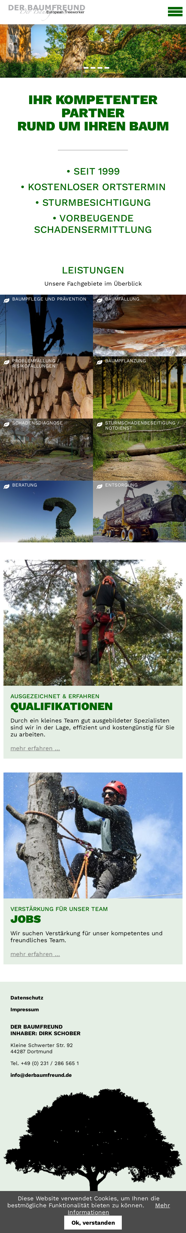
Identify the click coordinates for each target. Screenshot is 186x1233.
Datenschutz (26, 998)
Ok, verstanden (93, 1222)
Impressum (24, 1009)
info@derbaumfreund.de (41, 1075)
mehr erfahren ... (35, 748)
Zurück (10, 45)
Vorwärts (173, 45)
